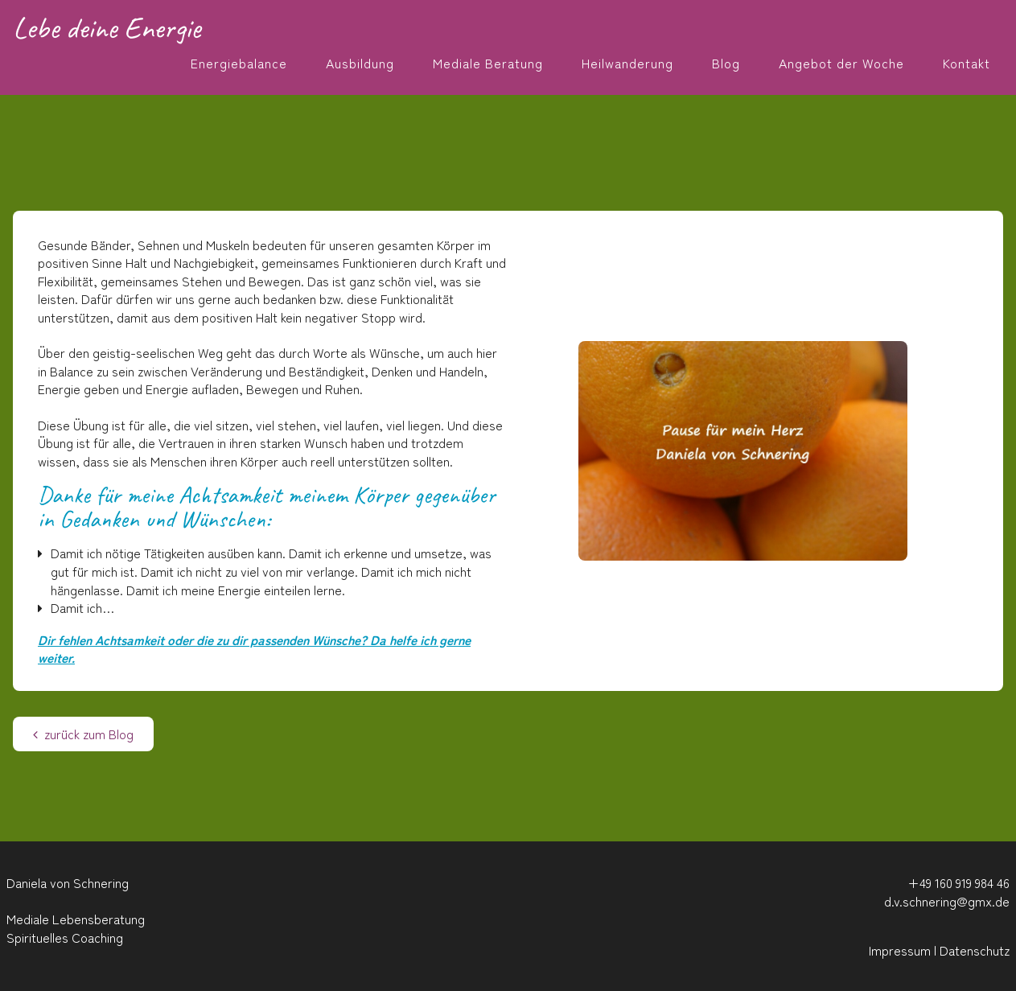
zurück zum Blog (83, 733)
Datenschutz (975, 950)
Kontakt (966, 62)
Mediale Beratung (488, 62)
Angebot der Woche (841, 62)
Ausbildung (360, 62)
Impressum (900, 950)
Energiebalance (239, 62)
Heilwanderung (627, 62)
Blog (726, 62)
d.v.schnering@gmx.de (947, 901)
